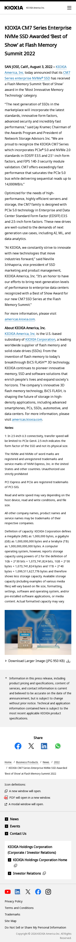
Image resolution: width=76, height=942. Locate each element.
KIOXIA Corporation (40, 339)
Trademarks (12, 914)
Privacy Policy (13, 901)
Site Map (10, 921)
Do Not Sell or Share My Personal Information (35, 927)
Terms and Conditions (19, 908)
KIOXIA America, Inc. (20, 333)
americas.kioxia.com (20, 319)
